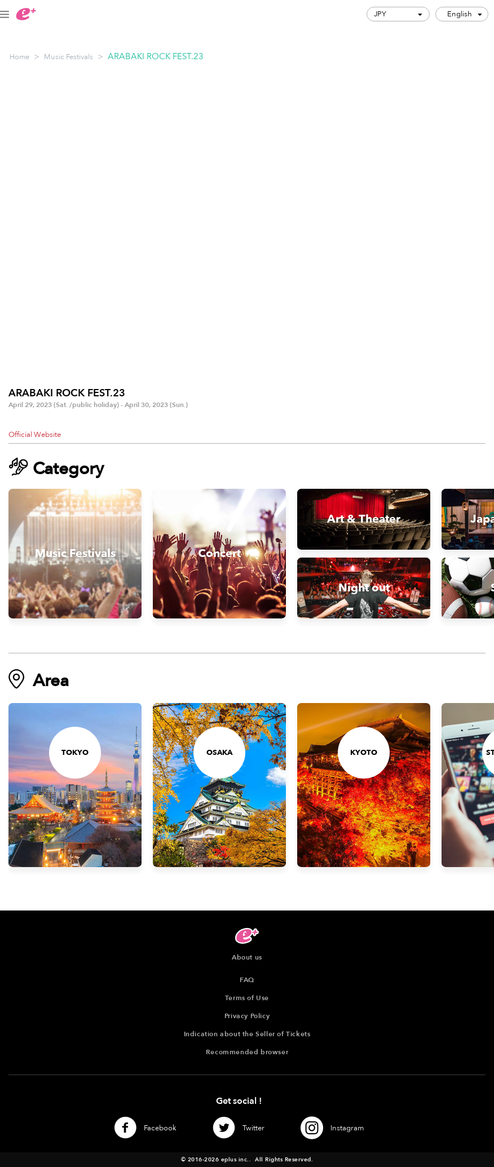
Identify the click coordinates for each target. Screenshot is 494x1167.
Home (19, 57)
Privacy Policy (247, 1015)
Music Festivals (68, 57)
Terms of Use (247, 997)
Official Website (34, 435)
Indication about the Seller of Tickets (247, 1033)
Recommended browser (247, 1052)
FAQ (247, 979)
